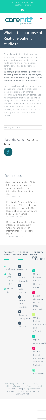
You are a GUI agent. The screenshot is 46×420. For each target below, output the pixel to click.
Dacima (36, 389)
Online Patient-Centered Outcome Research (37, 281)
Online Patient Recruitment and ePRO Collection (39, 358)
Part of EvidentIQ (23, 279)
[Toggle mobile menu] (41, 18)
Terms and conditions (24, 303)
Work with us (22, 291)
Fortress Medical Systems (17, 391)
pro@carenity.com (23, 5)
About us (23, 269)
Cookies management (25, 317)
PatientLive (38, 373)
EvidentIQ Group (16, 389)
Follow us (10, 290)
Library (22, 326)
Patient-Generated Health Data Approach (38, 303)
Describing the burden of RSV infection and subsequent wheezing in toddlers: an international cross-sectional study (20, 188)
